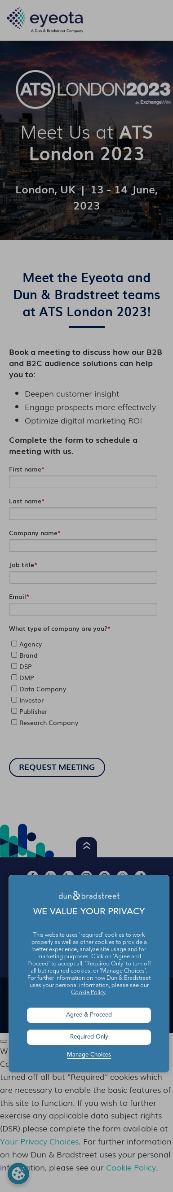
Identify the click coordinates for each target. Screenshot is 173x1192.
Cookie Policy (88, 993)
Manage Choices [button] (89, 1055)
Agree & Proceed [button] (89, 1015)
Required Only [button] (89, 1037)
